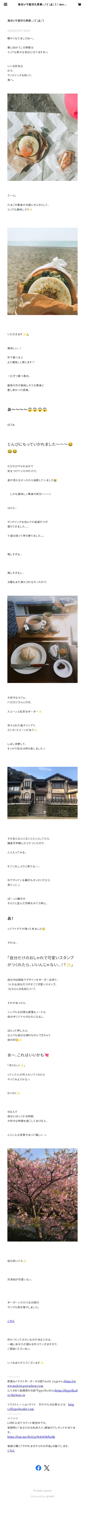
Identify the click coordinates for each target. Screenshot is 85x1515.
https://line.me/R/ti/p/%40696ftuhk (31, 1437)
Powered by (42, 1496)
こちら (10, 1321)
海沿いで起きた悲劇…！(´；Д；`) (25, 20)
